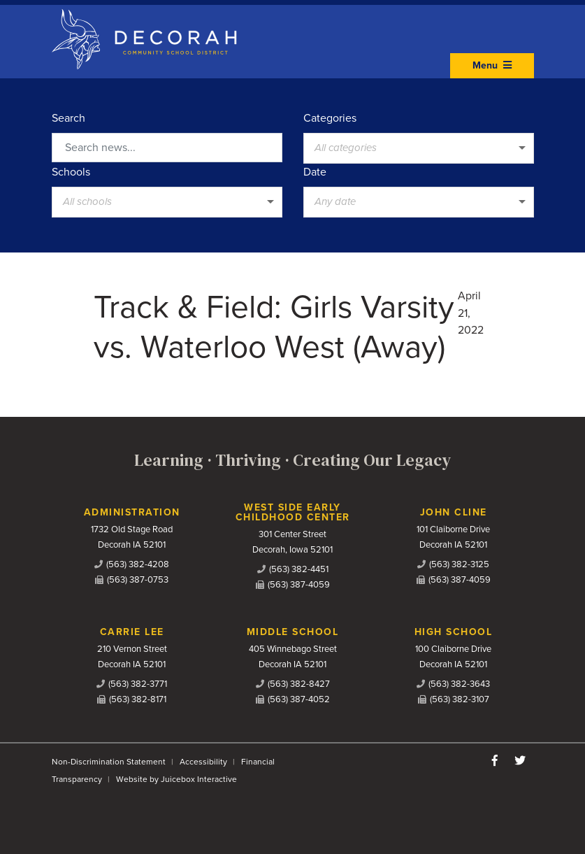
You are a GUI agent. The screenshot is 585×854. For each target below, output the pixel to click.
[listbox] (418, 148)
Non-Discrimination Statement (109, 762)
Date (314, 172)
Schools (71, 172)
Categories (329, 118)
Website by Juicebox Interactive (176, 779)
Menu (492, 65)
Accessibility (203, 762)
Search (68, 118)
